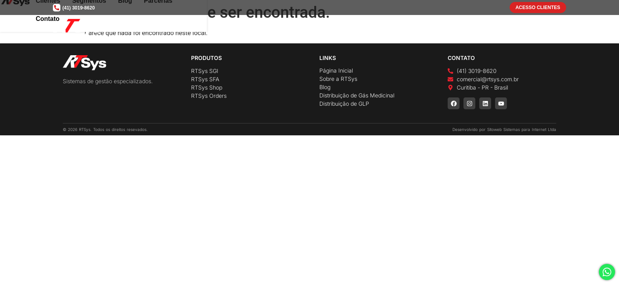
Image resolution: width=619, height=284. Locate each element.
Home (234, 27)
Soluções (318, 27)
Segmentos (433, 27)
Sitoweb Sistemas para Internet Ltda (521, 129)
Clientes (392, 27)
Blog (469, 27)
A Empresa (271, 27)
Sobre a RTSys (338, 78)
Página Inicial (336, 70)
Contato (540, 27)
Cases (358, 27)
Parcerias (502, 27)
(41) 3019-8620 (78, 8)
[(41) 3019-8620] (56, 7)
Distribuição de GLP (344, 103)
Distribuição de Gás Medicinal (356, 95)
